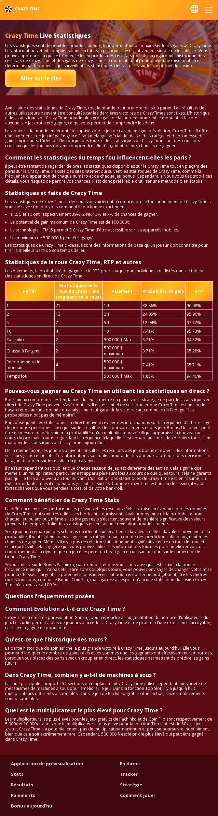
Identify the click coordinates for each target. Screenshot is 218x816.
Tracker (129, 774)
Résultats (22, 785)
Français (194, 9)
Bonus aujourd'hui (32, 806)
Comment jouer (137, 795)
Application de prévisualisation (47, 763)
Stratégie (131, 785)
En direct (130, 763)
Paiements (23, 795)
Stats (17, 774)
